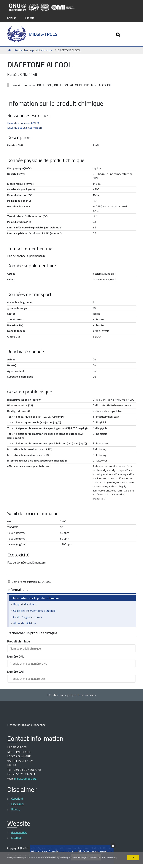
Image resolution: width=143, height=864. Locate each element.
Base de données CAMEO (23, 123)
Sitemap (16, 837)
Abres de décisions (24, 623)
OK (133, 854)
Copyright (17, 798)
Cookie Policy (17, 857)
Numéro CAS (15, 671)
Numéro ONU (16, 656)
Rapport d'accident (25, 604)
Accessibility (19, 832)
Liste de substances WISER (24, 127)
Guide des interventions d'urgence (34, 610)
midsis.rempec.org (25, 778)
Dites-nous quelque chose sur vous (71, 695)
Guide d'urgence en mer (27, 617)
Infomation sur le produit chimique (36, 598)
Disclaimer (17, 803)
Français (30, 17)
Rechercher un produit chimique (33, 50)
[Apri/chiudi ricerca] (117, 34)
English (12, 17)
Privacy (15, 809)
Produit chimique (18, 641)
